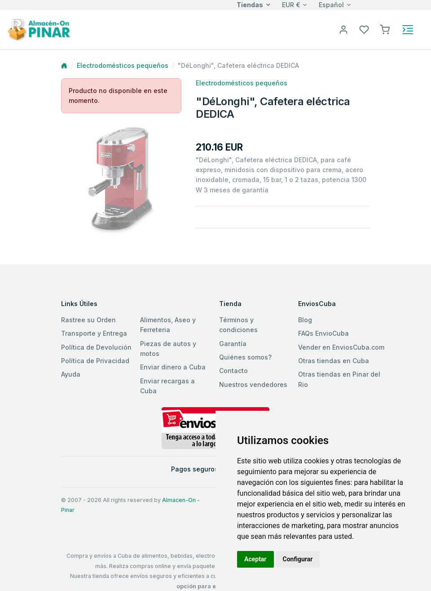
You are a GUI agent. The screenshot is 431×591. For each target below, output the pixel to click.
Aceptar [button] (255, 559)
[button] (385, 29)
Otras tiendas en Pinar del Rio (339, 379)
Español (331, 5)
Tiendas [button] (250, 5)
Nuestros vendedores (253, 384)
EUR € (291, 5)
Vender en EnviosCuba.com (341, 347)
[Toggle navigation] (407, 29)
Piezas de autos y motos (168, 348)
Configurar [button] (298, 559)
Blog (305, 320)
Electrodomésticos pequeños (122, 65)
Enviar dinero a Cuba (173, 367)
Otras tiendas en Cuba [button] (333, 360)
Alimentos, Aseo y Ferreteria (168, 324)
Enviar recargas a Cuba (167, 386)
